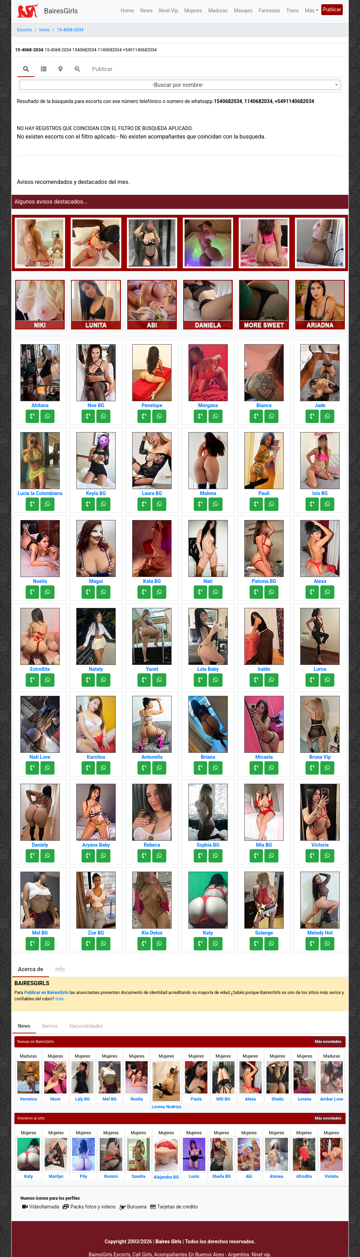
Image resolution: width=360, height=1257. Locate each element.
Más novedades (328, 1041)
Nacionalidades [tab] (86, 1026)
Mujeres (193, 10)
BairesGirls (61, 11)
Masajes (243, 10)
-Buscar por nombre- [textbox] (178, 85)
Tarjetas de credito (174, 1207)
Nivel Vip (168, 10)
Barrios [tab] (50, 1026)
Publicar (332, 9)
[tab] (26, 69)
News (146, 10)
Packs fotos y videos (89, 1207)
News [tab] (24, 1026)
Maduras (218, 10)
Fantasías (269, 10)
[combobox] (180, 85)
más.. (60, 998)
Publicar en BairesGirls (46, 992)
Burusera (133, 1207)
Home (127, 10)
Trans (293, 10)
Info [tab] (60, 969)
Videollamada (40, 1207)
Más (309, 10)
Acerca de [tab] (30, 969)
